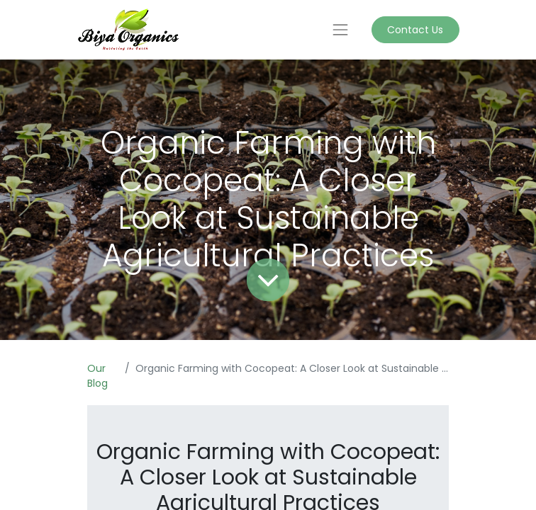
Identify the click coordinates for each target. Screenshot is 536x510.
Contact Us (415, 30)
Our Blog (97, 375)
